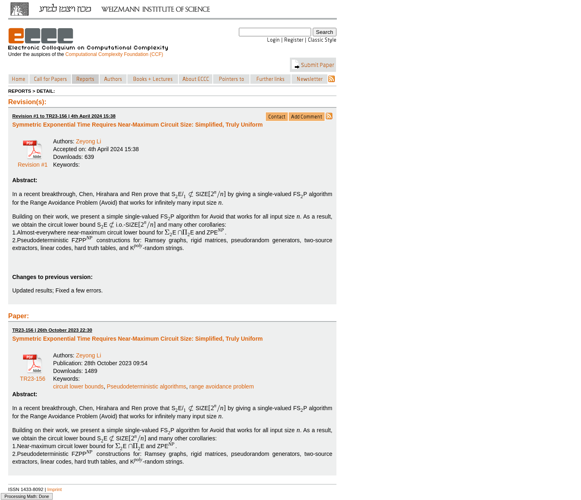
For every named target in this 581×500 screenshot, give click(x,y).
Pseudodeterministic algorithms (147, 386)
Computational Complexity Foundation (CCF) (114, 54)
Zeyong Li (88, 141)
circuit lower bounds (78, 386)
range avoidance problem (221, 386)
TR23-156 (32, 375)
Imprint (54, 489)
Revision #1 (32, 161)
